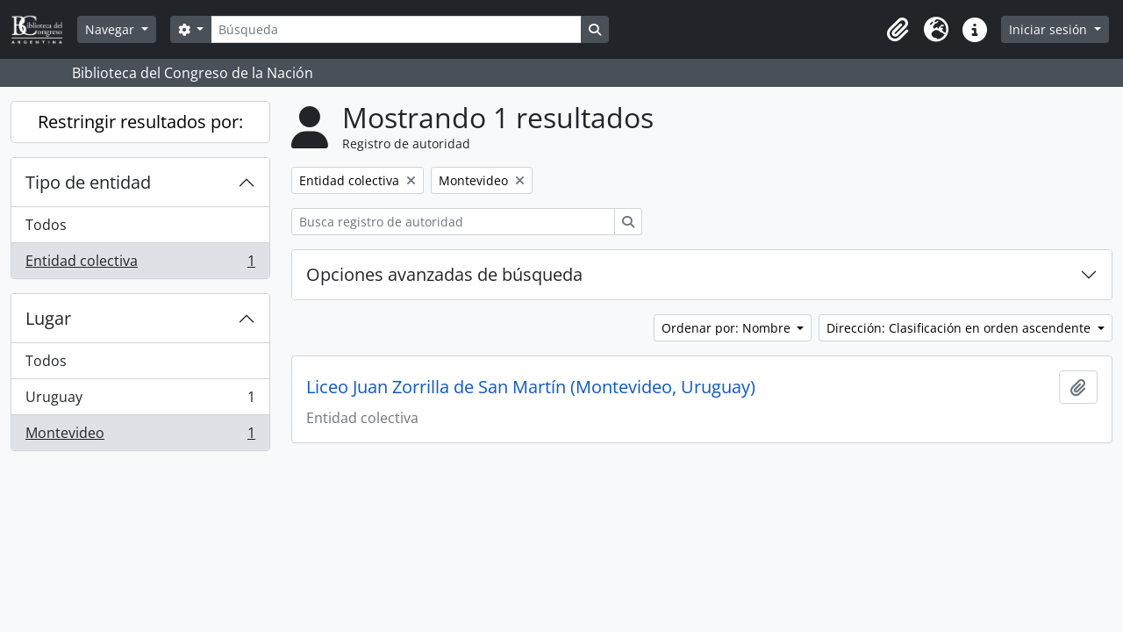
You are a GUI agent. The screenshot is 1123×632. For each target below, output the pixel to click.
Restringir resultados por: (140, 121)
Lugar (48, 318)
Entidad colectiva (140, 264)
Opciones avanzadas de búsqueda (444, 274)
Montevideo (140, 436)
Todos (46, 224)
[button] (897, 30)
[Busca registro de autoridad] (453, 221)
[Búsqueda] (396, 29)
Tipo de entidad (88, 182)
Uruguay (140, 400)
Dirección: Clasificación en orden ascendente (960, 328)
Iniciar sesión (1050, 29)
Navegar (111, 29)
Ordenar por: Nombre (728, 328)
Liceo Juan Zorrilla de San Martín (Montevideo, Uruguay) (530, 387)
